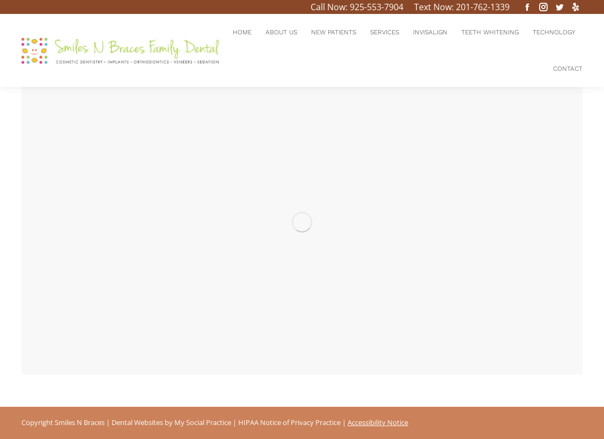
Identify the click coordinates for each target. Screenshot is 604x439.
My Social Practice (202, 422)
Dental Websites (137, 422)
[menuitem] (242, 32)
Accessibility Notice (378, 422)
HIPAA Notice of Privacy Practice (289, 422)
